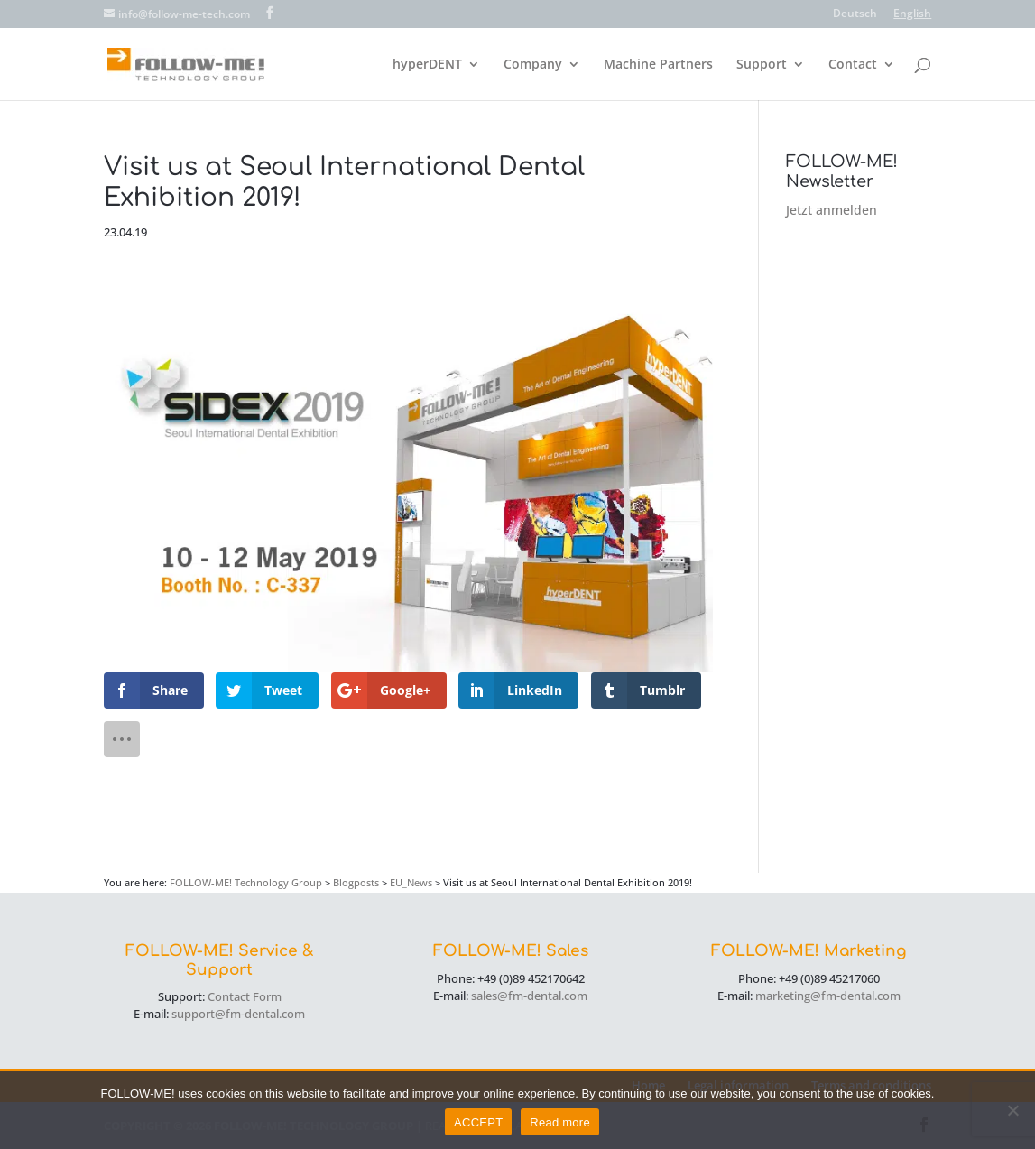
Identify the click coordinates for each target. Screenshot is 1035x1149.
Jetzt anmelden (831, 209)
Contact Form (245, 996)
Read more (560, 1122)
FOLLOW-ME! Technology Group (246, 882)
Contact (852, 65)
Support (761, 65)
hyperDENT (427, 65)
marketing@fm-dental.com (828, 995)
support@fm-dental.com (238, 1013)
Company (533, 65)
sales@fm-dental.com (529, 995)
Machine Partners (658, 65)
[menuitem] (855, 17)
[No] (1012, 1110)
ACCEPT (478, 1122)
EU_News (411, 882)
